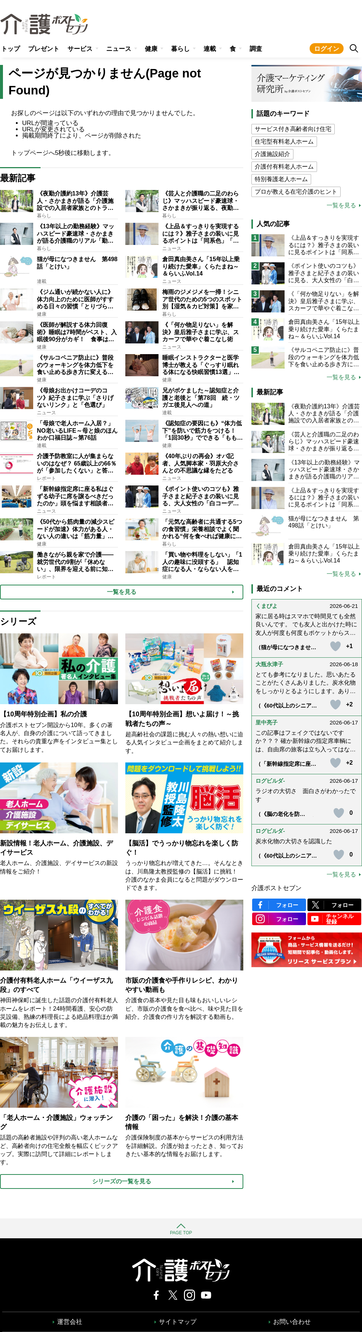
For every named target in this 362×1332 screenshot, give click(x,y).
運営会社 (69, 1322)
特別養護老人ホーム (281, 179)
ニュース (118, 48)
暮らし (180, 48)
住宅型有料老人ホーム (284, 141)
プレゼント (43, 48)
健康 (151, 48)
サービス (80, 48)
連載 (209, 48)
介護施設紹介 (272, 154)
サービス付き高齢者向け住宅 (293, 129)
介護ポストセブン (276, 888)
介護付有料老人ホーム (284, 166)
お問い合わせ (292, 1322)
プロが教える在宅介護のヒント (296, 191)
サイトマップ (177, 1322)
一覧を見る (341, 205)
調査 (256, 48)
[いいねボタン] (335, 646)
